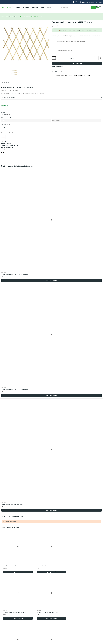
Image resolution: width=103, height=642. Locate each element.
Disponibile (3, 114)
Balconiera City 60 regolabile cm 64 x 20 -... (89, 597)
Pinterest (64, 71)
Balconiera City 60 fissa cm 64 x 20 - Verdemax (63, 597)
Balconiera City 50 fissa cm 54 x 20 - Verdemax (12, 597)
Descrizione (5, 82)
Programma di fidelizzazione (42, 638)
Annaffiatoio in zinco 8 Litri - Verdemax (38, 557)
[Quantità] (54, 58)
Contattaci (37, 628)
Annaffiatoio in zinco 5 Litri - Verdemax (13, 557)
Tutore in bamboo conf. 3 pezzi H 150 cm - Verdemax (15, 389)
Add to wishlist (96, 58)
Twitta (61, 71)
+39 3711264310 (98, 2)
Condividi (59, 71)
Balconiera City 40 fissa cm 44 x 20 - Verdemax (63, 558)
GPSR (3, 128)
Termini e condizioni (40, 631)
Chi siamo (37, 626)
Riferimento (4, 112)
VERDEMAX (4, 272)
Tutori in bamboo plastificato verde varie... (12, 504)
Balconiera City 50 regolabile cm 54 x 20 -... (38, 597)
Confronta (100, 58)
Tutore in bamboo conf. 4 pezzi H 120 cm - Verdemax (15, 274)
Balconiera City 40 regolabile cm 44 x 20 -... (89, 558)
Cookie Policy (38, 633)
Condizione (3, 124)
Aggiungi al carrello (75, 58)
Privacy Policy (38, 635)
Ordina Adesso (77, 63)
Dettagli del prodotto (8, 97)
